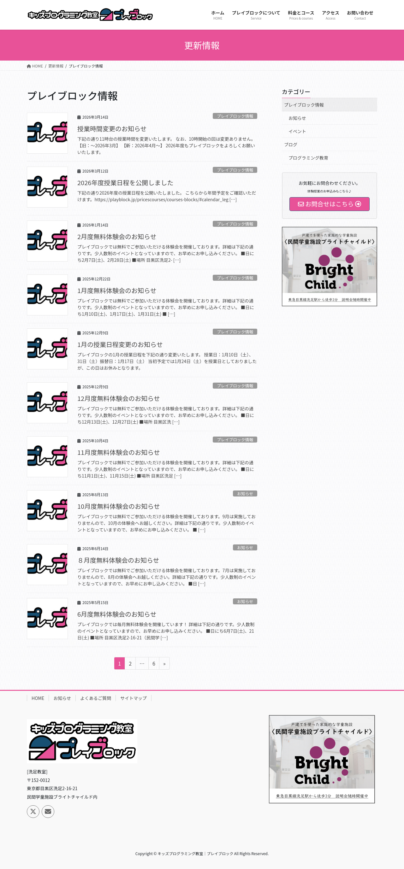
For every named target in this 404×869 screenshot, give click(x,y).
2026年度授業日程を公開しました (125, 182)
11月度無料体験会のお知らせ (118, 452)
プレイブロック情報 (235, 116)
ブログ (290, 144)
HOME (38, 698)
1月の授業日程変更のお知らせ (120, 344)
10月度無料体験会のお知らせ (118, 506)
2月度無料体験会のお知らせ (117, 236)
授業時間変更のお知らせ (112, 128)
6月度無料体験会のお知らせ (117, 614)
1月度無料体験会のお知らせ (117, 290)
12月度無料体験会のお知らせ (118, 398)
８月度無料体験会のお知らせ (118, 560)
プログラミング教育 (308, 158)
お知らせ (245, 493)
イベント (297, 131)
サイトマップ (133, 698)
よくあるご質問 (95, 698)
